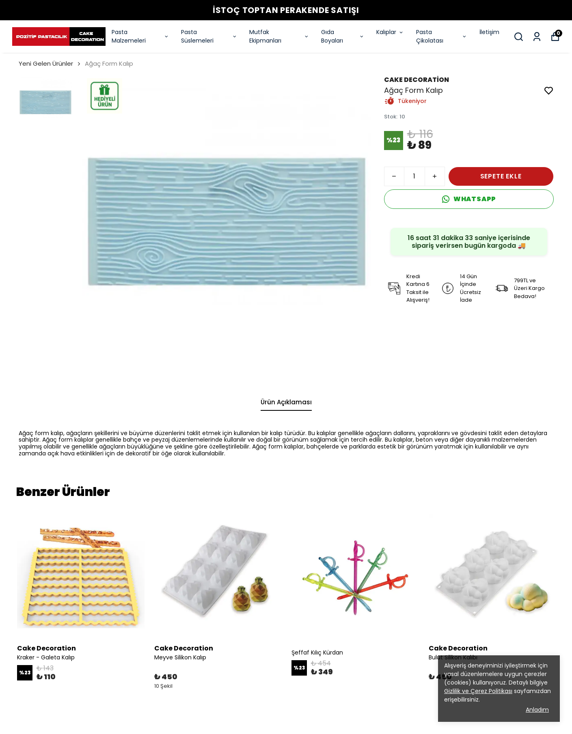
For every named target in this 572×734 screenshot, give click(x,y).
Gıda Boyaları (342, 36)
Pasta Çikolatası (441, 36)
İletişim (489, 32)
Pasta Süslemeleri (209, 36)
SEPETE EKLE (501, 176)
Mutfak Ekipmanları (279, 36)
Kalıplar (390, 32)
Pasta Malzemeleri (140, 36)
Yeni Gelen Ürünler (46, 63)
